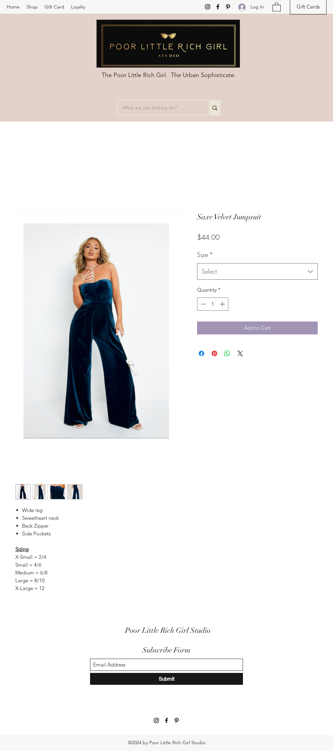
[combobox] (257, 271)
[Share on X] (240, 353)
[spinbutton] (212, 304)
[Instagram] (207, 6)
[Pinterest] (228, 6)
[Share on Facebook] (201, 353)
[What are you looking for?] (158, 108)
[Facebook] (217, 6)
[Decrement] (202, 304)
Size (205, 255)
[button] (277, 7)
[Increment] (223, 304)
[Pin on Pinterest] (214, 353)
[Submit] (166, 679)
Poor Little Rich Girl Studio (168, 630)
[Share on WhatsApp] (227, 353)
